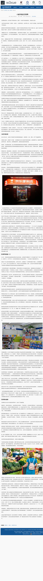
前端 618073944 (10, 529)
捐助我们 (23, 532)
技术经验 (5, 10)
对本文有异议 (34, 16)
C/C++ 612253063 (28, 529)
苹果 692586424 (39, 529)
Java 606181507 (16, 529)
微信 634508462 (34, 529)
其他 (8, 10)
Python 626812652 (22, 529)
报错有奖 (27, 532)
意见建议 (19, 532)
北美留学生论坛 (14, 525)
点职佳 (10, 525)
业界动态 (11, 10)
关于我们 (16, 532)
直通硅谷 (6, 525)
